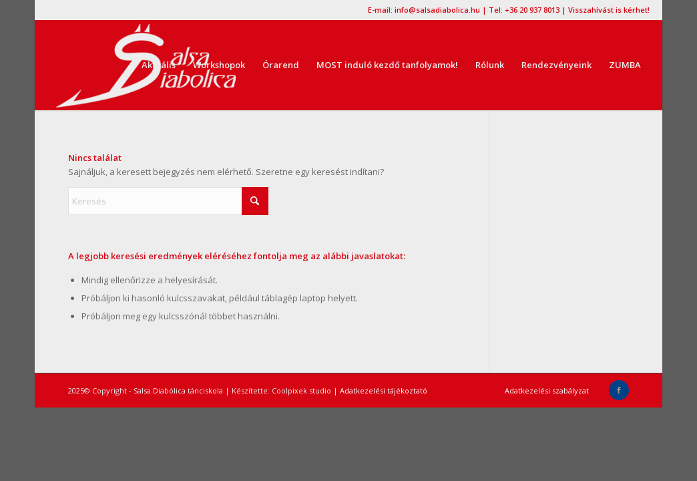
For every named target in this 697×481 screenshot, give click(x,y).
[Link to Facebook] (619, 390)
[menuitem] (158, 65)
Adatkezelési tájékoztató (383, 390)
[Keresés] (168, 201)
